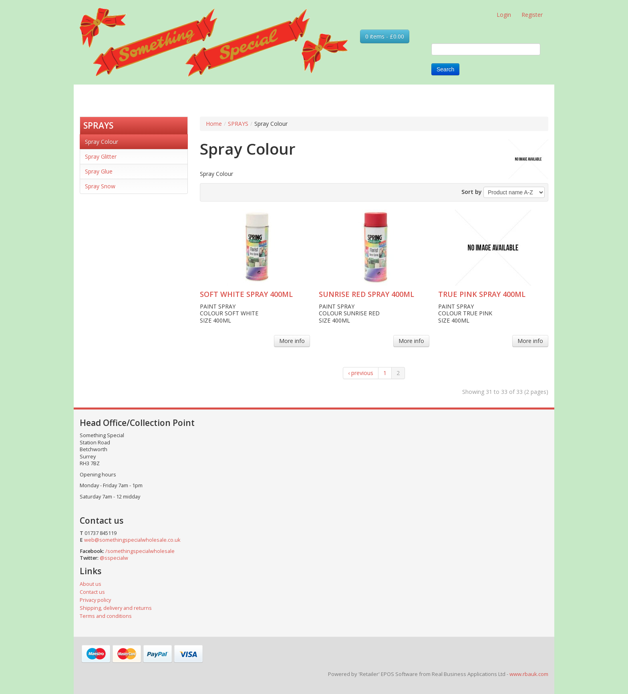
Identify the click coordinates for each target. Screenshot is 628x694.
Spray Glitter (101, 156)
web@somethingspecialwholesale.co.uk (132, 540)
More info (292, 341)
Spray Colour (101, 141)
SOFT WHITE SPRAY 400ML (246, 294)
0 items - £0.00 (384, 36)
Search (445, 69)
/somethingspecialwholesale (140, 551)
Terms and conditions (106, 616)
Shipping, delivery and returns (116, 608)
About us (90, 584)
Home (214, 123)
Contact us (92, 592)
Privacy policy (95, 600)
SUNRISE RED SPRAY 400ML (366, 294)
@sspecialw (114, 558)
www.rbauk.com (528, 674)
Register (532, 14)
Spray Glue (99, 171)
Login (504, 14)
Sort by (471, 192)
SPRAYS (98, 125)
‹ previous (360, 373)
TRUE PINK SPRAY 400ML (481, 294)
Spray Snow (100, 186)
